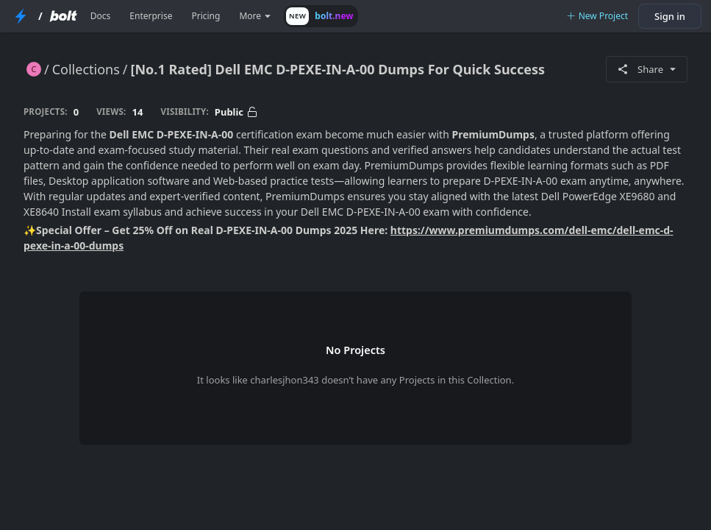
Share (646, 69)
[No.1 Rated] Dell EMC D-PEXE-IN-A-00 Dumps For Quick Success (338, 69)
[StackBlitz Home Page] (20, 16)
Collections (86, 69)
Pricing (205, 16)
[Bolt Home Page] (63, 16)
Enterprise (150, 16)
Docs (100, 16)
